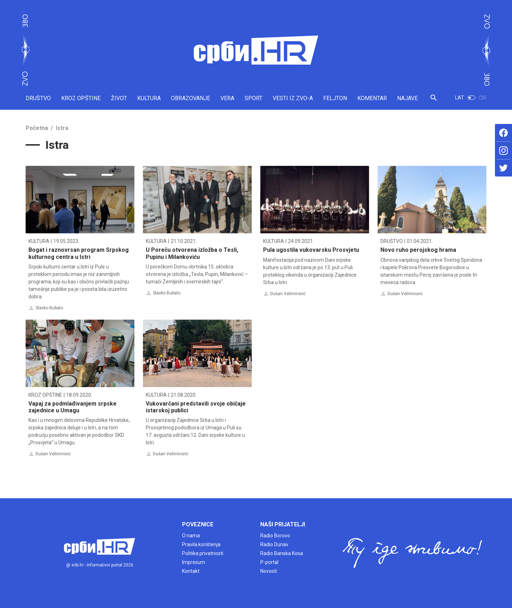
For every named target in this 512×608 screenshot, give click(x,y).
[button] (433, 100)
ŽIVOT (119, 98)
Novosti (268, 571)
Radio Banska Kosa (281, 553)
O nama (191, 535)
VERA (227, 98)
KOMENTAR (372, 98)
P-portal (269, 562)
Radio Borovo (275, 535)
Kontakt (190, 571)
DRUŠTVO (38, 98)
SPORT (253, 98)
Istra (62, 128)
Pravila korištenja (201, 544)
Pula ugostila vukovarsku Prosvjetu (311, 249)
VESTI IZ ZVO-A (293, 98)
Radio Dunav (274, 544)
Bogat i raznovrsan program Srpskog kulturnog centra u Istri (78, 253)
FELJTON (335, 98)
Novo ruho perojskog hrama (418, 249)
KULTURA (149, 98)
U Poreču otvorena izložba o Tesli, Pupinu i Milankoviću (192, 253)
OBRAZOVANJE (190, 98)
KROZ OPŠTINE (81, 98)
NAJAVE (407, 98)
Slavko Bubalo (49, 307)
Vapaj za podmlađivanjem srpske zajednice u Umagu (72, 407)
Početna (37, 128)
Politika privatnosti (202, 553)
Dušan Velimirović (287, 293)
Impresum (193, 562)
